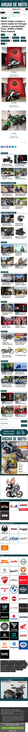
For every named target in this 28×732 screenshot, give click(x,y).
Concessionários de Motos (7, 664)
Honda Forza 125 (14, 75)
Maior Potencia (5, 37)
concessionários (12, 14)
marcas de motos (4, 14)
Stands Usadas (19, 664)
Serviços (13, 671)
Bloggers (3, 671)
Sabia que (4, 331)
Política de (12, 730)
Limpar (3, 34)
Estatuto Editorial (16, 709)
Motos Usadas (4, 661)
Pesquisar (24, 421)
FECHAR (12, 728)
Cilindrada (16, 40)
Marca (22, 37)
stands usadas (19, 14)
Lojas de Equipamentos (21, 666)
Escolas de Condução (10, 669)
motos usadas (16, 12)
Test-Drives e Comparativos (8, 183)
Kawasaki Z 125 (13, 136)
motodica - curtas (15, 16)
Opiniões (4, 242)
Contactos (3, 709)
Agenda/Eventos (13, 661)
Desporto (4, 302)
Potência (23, 40)
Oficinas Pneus (10, 666)
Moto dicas (4, 361)
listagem (9, 18)
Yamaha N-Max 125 (13, 105)
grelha (5, 18)
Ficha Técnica (9, 709)
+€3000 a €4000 (5, 40)
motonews (25, 14)
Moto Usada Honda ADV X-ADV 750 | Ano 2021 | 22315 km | (14, 688)
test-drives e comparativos (6, 16)
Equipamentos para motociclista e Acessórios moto (14, 663)
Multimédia (4, 272)
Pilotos (8, 671)
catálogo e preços (9, 12)
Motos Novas (21, 661)
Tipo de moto (16, 37)
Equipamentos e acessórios (8, 212)
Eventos (3, 391)
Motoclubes (20, 669)
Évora (3, 43)
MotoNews (4, 153)
